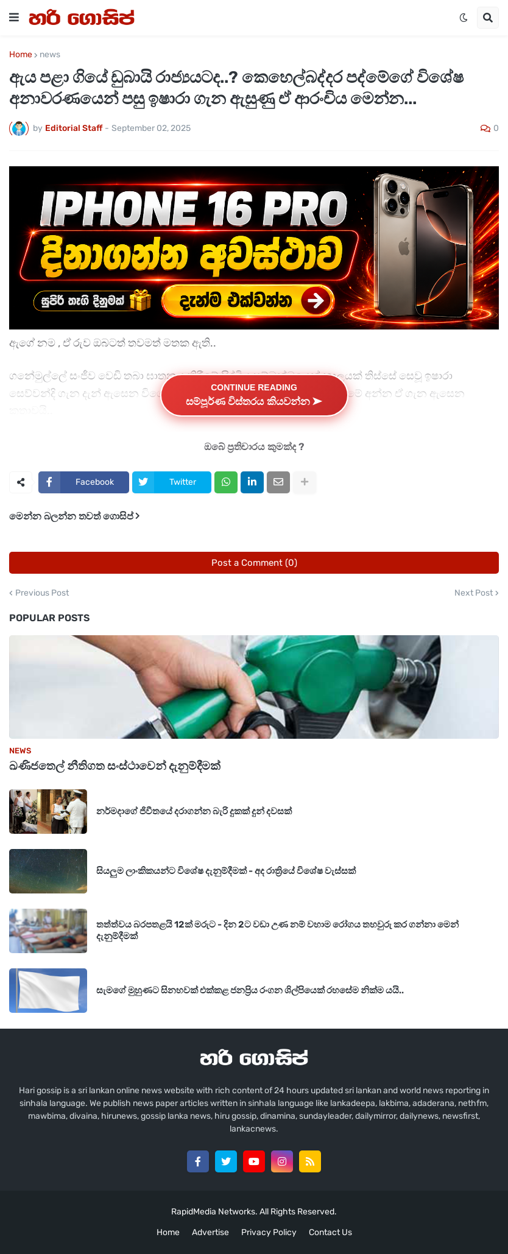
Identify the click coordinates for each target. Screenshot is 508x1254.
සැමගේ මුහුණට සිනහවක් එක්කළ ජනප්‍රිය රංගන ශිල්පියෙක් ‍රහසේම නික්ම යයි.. (250, 990)
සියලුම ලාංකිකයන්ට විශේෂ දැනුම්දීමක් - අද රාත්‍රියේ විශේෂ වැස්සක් (226, 870)
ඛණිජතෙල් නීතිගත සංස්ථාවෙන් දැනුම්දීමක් (114, 766)
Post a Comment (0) (254, 562)
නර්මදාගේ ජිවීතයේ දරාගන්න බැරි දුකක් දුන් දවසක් (194, 811)
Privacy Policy (269, 1232)
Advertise (210, 1232)
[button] (14, 18)
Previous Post (42, 593)
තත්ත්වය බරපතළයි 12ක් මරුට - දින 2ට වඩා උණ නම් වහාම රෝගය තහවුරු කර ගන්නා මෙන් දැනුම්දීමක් (277, 930)
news (50, 55)
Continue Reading (254, 394)
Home (20, 55)
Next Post (473, 593)
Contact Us (330, 1232)
